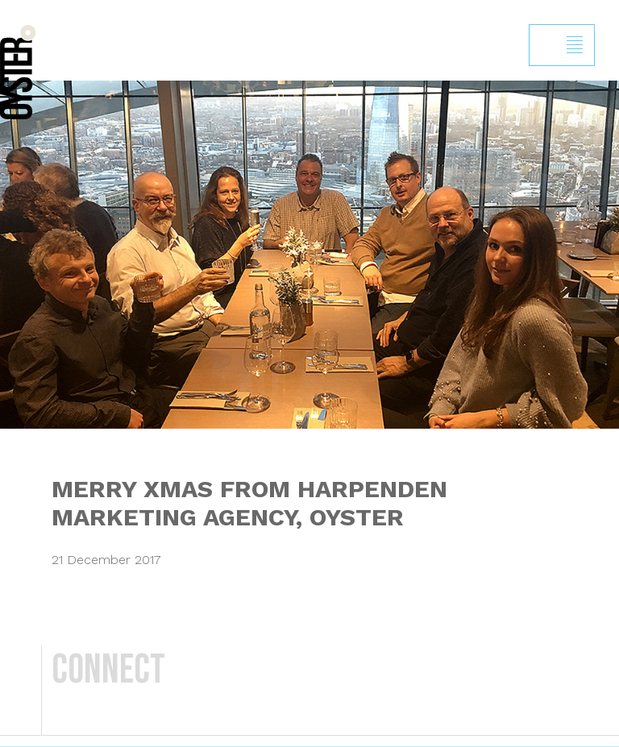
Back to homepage (17, 72)
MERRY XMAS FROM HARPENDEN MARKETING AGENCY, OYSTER (249, 503)
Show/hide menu (575, 45)
